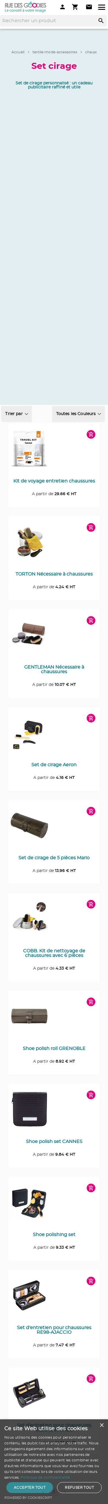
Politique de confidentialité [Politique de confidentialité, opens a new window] (45, 1477)
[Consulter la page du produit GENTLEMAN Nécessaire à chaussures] (54, 638)
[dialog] (54, 1461)
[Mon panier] (76, 6)
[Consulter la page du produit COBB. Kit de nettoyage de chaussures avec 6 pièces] (54, 922)
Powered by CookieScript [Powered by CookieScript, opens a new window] (28, 1497)
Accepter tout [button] (30, 1487)
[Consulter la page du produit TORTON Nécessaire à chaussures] (54, 545)
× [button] (101, 1425)
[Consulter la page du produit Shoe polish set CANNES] (54, 1113)
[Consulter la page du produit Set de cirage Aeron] (54, 736)
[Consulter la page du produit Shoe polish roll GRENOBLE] (54, 1020)
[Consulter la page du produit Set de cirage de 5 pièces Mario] (54, 829)
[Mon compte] (62, 6)
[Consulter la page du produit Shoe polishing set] (54, 1206)
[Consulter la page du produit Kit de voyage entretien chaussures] (54, 452)
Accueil (18, 52)
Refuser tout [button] (79, 1487)
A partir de (54, 494)
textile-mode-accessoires (55, 52)
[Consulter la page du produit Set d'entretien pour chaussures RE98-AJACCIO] (54, 1299)
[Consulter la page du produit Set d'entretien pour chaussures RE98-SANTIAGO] (54, 1396)
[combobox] (16, 414)
